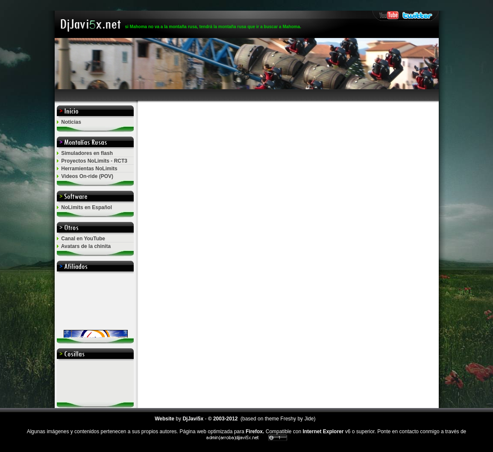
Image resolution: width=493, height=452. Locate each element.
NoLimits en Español (86, 207)
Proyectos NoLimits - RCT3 (94, 161)
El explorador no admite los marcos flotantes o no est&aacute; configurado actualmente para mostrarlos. (95, 306)
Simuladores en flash (87, 153)
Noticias (71, 122)
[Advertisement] (246, 95)
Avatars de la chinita (86, 246)
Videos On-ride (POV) (87, 176)
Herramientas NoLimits (89, 169)
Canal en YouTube (83, 239)
